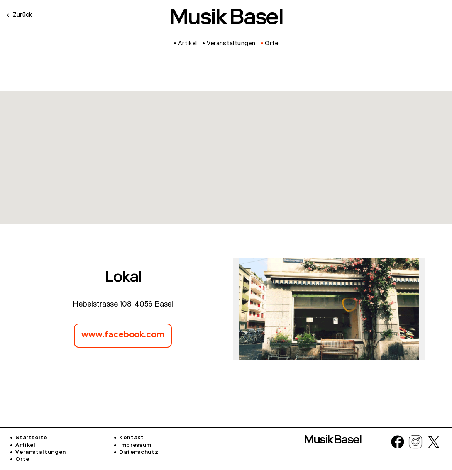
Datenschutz (138, 452)
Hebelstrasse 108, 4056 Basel (123, 305)
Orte (22, 460)
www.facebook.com (122, 335)
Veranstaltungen (40, 452)
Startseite (31, 438)
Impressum (135, 445)
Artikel (25, 445)
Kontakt (131, 438)
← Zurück (19, 15)
